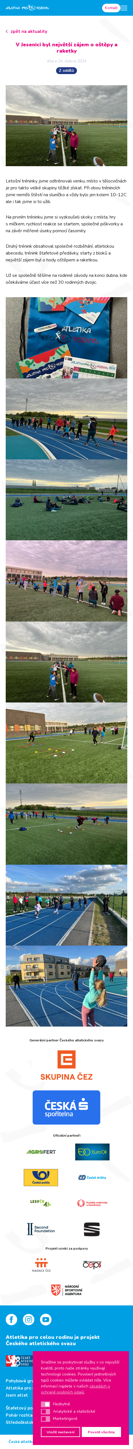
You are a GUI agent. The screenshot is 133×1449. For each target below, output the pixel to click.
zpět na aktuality (29, 31)
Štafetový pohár (22, 1408)
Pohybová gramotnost (29, 1381)
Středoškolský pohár (27, 1422)
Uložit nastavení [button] (60, 1432)
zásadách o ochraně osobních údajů (75, 1389)
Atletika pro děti (23, 1388)
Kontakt (111, 8)
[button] (45, 1404)
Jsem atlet (17, 1395)
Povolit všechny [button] (101, 1432)
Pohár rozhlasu (21, 1415)
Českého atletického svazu (41, 1343)
